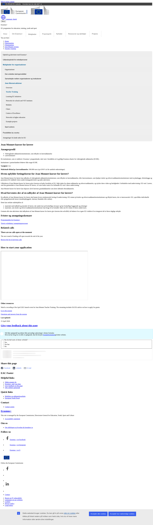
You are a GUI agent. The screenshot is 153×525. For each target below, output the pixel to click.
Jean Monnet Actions (12, 47)
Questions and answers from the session (14, 314)
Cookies (7, 502)
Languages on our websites (14, 500)
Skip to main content (7, 2)
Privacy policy (9, 503)
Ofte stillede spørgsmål (12, 388)
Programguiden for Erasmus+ (10, 220)
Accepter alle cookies (98, 514)
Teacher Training (10, 48)
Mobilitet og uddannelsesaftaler (15, 396)
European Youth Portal (12, 398)
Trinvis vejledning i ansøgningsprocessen (14, 223)
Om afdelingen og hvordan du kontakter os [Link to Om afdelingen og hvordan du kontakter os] (19, 427)
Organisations (9, 45)
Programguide (46, 34)
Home (5, 34)
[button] (6, 368)
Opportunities (9, 43)
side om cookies (70, 513)
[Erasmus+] (25, 14)
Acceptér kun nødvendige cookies (122, 514)
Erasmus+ (6, 411)
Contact (7, 494)
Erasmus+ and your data (13, 384)
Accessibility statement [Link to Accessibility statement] (12, 419)
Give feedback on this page (14, 386)
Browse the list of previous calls (11, 240)
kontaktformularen (49, 335)
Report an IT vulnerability (13, 498)
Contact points (9, 407)
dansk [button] (9, 19)
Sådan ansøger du (10, 382)
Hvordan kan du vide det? (32, 4)
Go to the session (6, 311)
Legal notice (9, 505)
